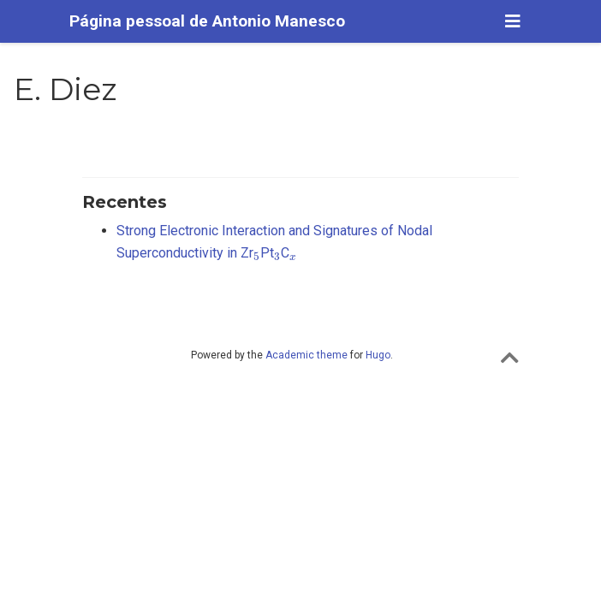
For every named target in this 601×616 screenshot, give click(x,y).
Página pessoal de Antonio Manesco (207, 21)
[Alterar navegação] (513, 21)
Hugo (378, 355)
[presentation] (256, 257)
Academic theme (306, 355)
